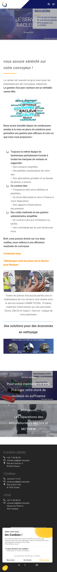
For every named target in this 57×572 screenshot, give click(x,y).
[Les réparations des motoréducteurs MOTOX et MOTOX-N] (28, 420)
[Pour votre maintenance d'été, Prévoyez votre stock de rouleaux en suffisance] (28, 387)
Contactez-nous (12, 253)
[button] (53, 4)
